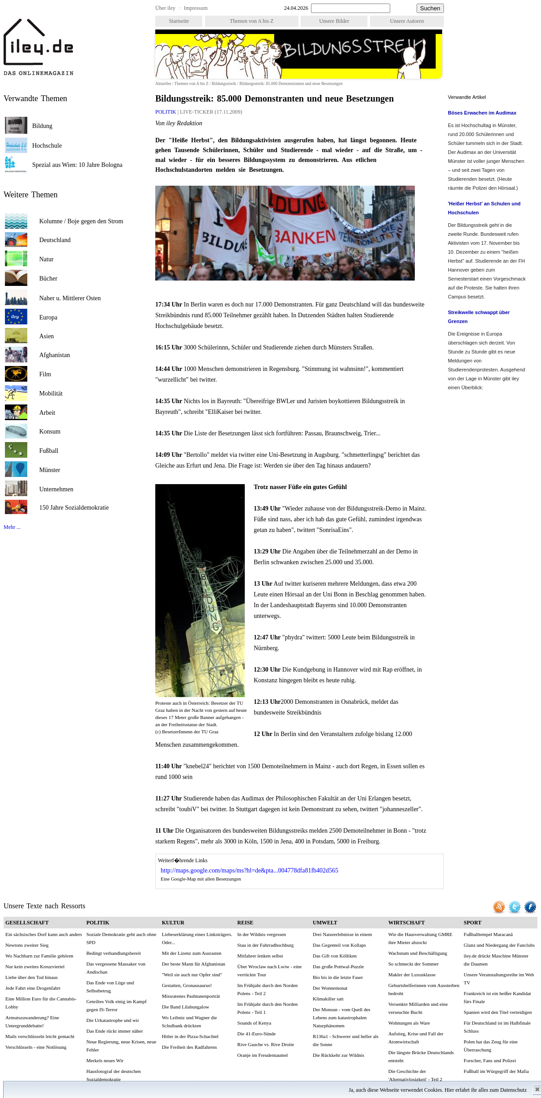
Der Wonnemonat (330, 988)
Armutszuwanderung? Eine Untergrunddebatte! (32, 1021)
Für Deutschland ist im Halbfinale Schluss (497, 1027)
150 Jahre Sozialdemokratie (74, 507)
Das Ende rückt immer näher (114, 1031)
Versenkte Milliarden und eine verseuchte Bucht (418, 1008)
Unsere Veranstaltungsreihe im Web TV (499, 978)
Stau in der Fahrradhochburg (265, 945)
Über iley (165, 8)
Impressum (196, 8)
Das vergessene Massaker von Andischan (115, 968)
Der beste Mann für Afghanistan (194, 963)
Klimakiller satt (328, 998)
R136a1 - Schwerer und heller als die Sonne (346, 1040)
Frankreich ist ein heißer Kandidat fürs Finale (497, 997)
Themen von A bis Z (251, 21)
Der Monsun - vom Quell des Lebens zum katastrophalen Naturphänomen (342, 1017)
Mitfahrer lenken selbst (260, 955)
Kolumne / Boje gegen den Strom (81, 221)
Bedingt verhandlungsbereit (113, 953)
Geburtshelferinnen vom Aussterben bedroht (424, 989)
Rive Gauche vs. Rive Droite (265, 1044)
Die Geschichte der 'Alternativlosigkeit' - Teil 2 (415, 1075)
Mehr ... (12, 527)
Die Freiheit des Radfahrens (189, 1047)
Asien (46, 336)
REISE (245, 922)
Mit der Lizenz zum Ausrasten (192, 953)
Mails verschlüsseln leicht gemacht (39, 1036)
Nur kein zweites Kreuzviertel (34, 966)
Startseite (179, 21)
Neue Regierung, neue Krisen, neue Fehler (121, 1045)
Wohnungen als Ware (409, 1023)
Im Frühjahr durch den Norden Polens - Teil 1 (267, 1008)
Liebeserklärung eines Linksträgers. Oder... (197, 938)
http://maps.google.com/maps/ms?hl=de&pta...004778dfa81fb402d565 (249, 870)
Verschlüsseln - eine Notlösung (36, 1047)
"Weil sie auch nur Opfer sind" (192, 974)
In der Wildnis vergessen (261, 934)
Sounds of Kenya (254, 1023)
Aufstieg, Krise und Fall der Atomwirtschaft (415, 1037)
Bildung (42, 126)
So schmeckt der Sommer (413, 963)
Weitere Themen (31, 194)
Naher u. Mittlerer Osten (70, 298)
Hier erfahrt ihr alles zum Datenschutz (485, 1090)
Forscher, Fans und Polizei (490, 1060)
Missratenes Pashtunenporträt (191, 996)
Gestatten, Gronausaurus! (187, 985)
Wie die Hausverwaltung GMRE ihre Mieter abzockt (420, 938)
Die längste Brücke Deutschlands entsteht (421, 1056)
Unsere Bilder (334, 21)
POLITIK (166, 112)
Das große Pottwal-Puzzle (338, 966)
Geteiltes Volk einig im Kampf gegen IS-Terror (116, 1005)
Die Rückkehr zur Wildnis (338, 1055)
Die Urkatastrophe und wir (112, 1020)
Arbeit (47, 412)
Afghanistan (54, 355)
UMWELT (325, 922)
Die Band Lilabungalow (185, 1006)
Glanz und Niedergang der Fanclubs (499, 945)
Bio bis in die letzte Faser (338, 977)
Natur (46, 259)
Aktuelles (163, 83)
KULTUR (173, 922)
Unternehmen (56, 489)
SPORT (472, 922)
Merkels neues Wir (105, 1060)
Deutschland (55, 240)
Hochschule (47, 145)
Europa (48, 317)
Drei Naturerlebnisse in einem (342, 934)
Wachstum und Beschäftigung (417, 953)
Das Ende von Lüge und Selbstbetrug (110, 986)
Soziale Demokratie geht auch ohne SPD (121, 938)
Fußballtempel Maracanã (488, 934)
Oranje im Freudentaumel (262, 1055)
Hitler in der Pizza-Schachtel (190, 1036)
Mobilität (51, 393)
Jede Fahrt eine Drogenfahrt (32, 988)
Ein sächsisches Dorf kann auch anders (43, 934)
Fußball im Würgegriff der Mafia (496, 1071)
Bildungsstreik (224, 83)
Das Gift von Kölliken (335, 955)
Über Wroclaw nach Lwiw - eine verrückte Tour (269, 970)
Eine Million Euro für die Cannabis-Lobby (41, 1002)
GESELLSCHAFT (27, 922)
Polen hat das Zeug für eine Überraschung (491, 1045)
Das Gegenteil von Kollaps (339, 945)
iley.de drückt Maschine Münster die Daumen (496, 959)
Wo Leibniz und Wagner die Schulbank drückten (189, 1021)
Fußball (49, 450)
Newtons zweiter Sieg (27, 945)
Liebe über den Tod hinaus (31, 977)
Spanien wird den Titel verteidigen (498, 1012)
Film (45, 374)
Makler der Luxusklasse (412, 974)
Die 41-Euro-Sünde (256, 1033)
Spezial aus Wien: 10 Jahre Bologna (77, 165)
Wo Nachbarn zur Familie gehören (39, 955)
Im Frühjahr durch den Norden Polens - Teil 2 (267, 989)
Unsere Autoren (407, 21)
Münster (49, 470)
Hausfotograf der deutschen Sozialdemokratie (113, 1075)
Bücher (48, 278)
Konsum (49, 431)
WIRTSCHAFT (406, 922)
